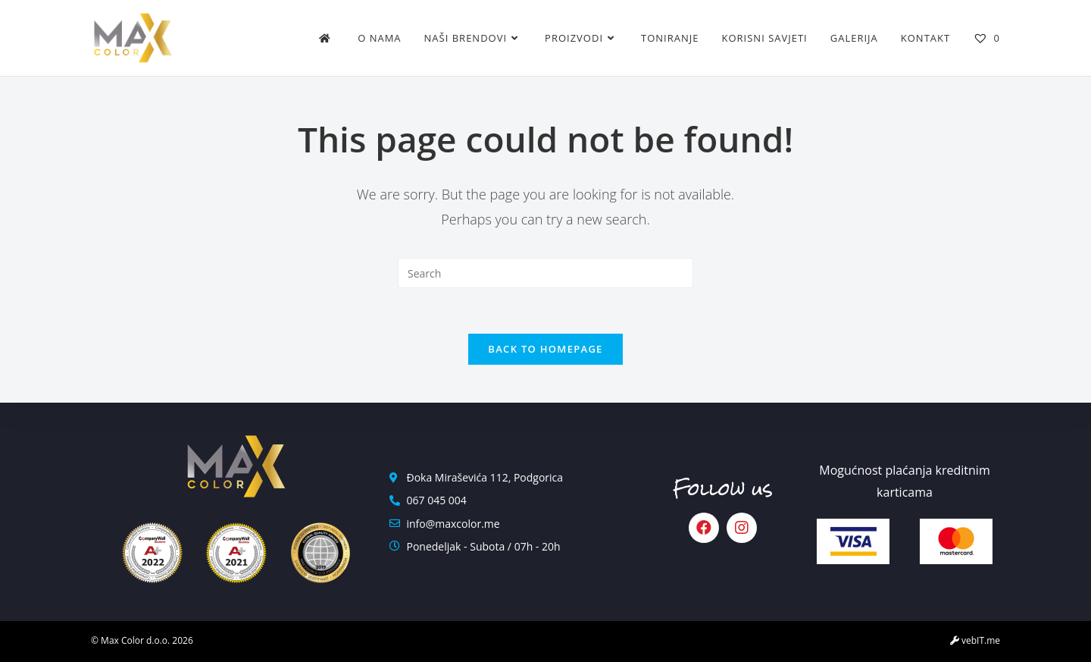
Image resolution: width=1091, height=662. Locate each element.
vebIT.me (975, 640)
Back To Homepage (545, 349)
